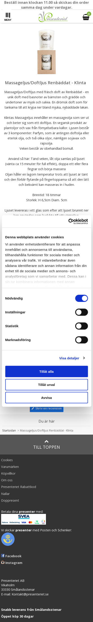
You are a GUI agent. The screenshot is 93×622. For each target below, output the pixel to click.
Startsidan (9, 430)
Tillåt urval (46, 384)
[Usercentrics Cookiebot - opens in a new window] (68, 221)
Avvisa (46, 398)
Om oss (7, 480)
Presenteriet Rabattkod (18, 487)
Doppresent (10, 500)
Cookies (7, 460)
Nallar (5, 494)
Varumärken (10, 467)
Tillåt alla (46, 371)
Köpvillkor (8, 473)
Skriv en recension (47, 408)
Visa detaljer (69, 358)
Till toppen (46, 444)
